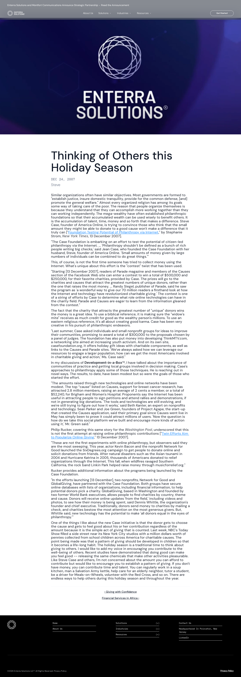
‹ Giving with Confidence (120, 592)
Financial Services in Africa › (120, 598)
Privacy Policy (227, 670)
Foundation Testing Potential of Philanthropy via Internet (113, 232)
